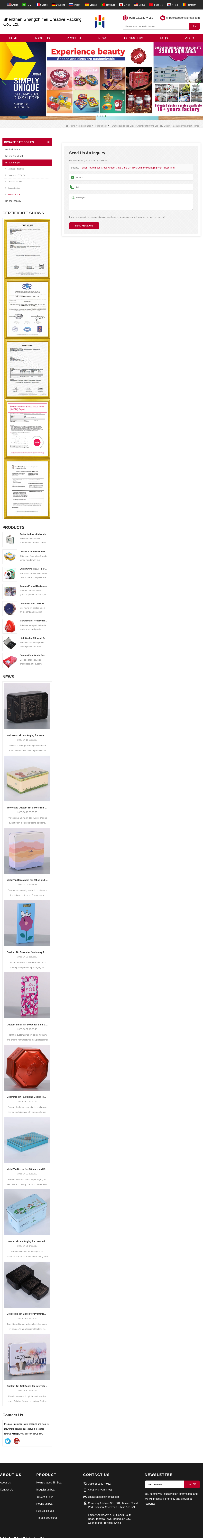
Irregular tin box (13, 181)
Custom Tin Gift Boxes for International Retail (27, 1386)
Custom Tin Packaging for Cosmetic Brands (27, 1241)
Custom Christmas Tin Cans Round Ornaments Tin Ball (33, 569)
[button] (97, 116)
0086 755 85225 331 (100, 1490)
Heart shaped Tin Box (16, 175)
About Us (42, 38)
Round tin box (100, 126)
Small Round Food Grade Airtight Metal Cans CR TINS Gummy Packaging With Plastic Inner (125, 168)
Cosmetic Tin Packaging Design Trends (27, 1097)
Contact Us (133, 38)
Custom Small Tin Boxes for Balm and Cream (27, 1024)
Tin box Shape (84, 126)
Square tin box (12, 188)
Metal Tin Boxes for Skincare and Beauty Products (27, 1169)
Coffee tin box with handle (33, 534)
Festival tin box (12, 149)
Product (74, 38)
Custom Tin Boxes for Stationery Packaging (27, 952)
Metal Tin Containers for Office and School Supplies (27, 880)
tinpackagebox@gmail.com (183, 17)
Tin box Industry (13, 201)
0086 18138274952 (141, 17)
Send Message (84, 225)
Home (13, 38)
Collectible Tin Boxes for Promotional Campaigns (27, 1314)
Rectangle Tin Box (14, 169)
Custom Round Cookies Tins (33, 603)
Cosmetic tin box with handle (33, 551)
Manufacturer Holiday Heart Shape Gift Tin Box (33, 620)
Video (189, 38)
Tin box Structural (14, 156)
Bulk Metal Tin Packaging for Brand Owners (27, 735)
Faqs (164, 38)
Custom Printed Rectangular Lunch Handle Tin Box (33, 586)
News (102, 38)
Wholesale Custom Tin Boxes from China (27, 807)
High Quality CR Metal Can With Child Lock (33, 638)
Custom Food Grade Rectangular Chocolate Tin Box (33, 655)
